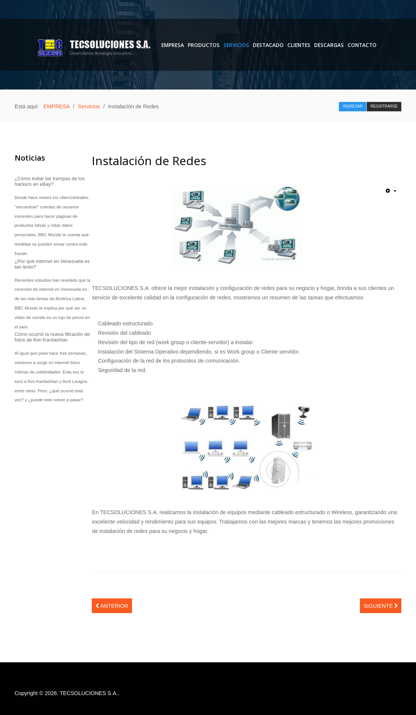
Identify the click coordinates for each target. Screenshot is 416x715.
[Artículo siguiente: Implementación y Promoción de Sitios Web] (381, 605)
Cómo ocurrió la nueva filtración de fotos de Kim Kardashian (52, 337)
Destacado (268, 45)
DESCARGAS (329, 45)
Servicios (236, 45)
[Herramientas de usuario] (391, 191)
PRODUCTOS (204, 45)
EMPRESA (172, 45)
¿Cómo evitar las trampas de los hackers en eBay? (50, 181)
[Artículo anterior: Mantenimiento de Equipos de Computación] (112, 605)
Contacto (362, 45)
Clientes (298, 45)
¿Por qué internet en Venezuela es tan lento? (52, 264)
